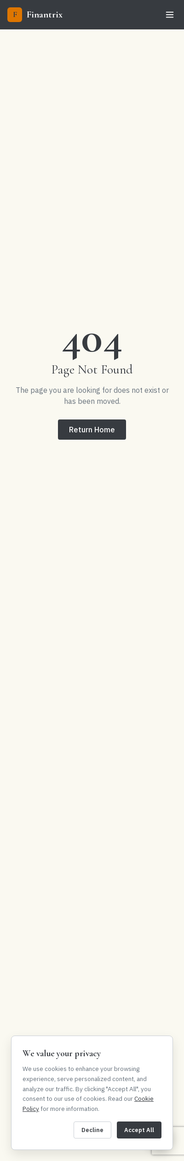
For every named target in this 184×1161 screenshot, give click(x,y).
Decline (92, 1130)
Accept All (139, 1130)
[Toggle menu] (170, 15)
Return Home (92, 429)
